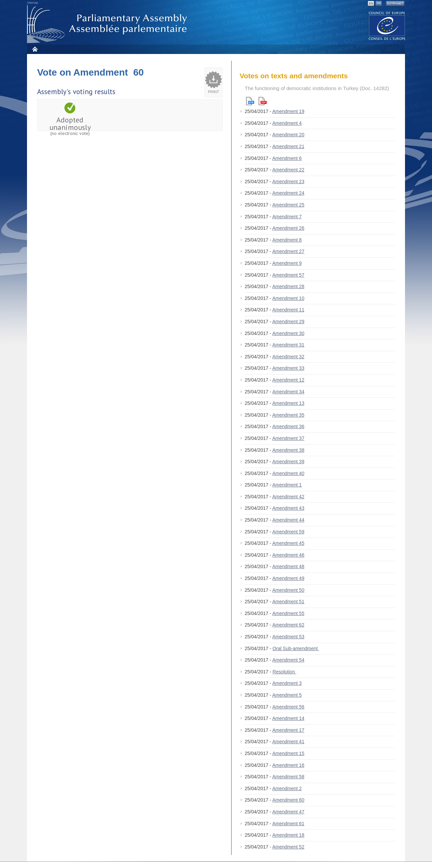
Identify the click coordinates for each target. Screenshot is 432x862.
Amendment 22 (288, 169)
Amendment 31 (288, 344)
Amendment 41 (288, 741)
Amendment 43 (288, 508)
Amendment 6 (287, 158)
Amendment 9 (287, 263)
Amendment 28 (288, 286)
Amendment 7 (287, 216)
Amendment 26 (288, 228)
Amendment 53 (288, 636)
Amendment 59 (288, 531)
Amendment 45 (288, 543)
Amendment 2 (287, 788)
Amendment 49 (288, 578)
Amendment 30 (288, 333)
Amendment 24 (288, 193)
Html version (250, 101)
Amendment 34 (288, 391)
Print (213, 92)
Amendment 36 (288, 426)
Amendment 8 (287, 240)
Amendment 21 (288, 146)
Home (34, 49)
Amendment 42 (288, 496)
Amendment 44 (288, 520)
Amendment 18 (288, 835)
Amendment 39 (288, 461)
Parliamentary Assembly (108, 24)
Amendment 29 (288, 321)
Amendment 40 (288, 473)
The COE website (387, 25)
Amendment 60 (288, 800)
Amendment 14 (288, 718)
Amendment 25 (288, 204)
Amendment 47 (288, 811)
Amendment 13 (288, 403)
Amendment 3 (287, 683)
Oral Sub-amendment (296, 648)
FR (379, 3)
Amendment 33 (288, 368)
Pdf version (263, 101)
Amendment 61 (288, 823)
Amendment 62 (288, 625)
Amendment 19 (288, 111)
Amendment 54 (288, 660)
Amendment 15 (288, 753)
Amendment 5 (287, 695)
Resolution (284, 671)
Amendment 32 (288, 356)
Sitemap (32, 2)
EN (371, 3)
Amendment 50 (288, 590)
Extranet (395, 3)
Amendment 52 (288, 847)
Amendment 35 (288, 415)
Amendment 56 (288, 707)
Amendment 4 (287, 123)
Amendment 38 (288, 450)
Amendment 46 (288, 555)
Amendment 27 (288, 251)
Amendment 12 (288, 380)
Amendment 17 (288, 730)
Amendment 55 (288, 613)
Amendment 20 (288, 134)
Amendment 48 (288, 566)
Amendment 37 (288, 438)
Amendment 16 (288, 765)
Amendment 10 (288, 298)
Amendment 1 (287, 485)
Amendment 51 (288, 601)
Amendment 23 (288, 181)
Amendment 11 (288, 309)
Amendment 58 (288, 776)
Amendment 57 (288, 275)
